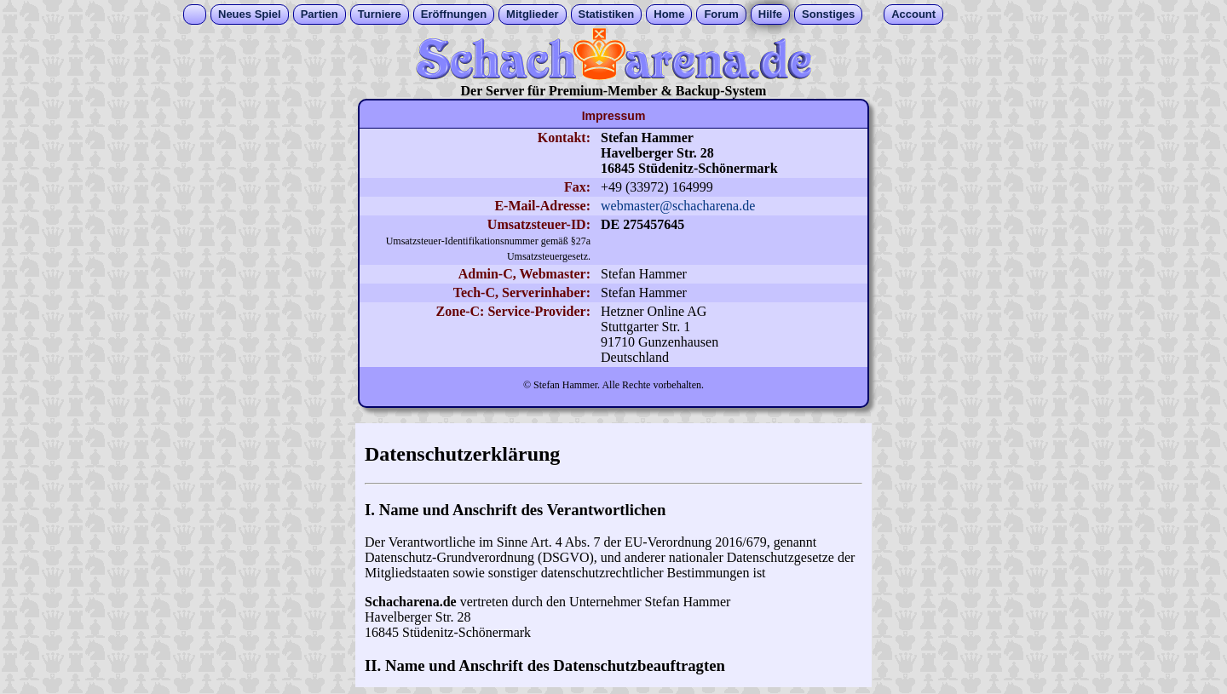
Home (669, 14)
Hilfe (770, 14)
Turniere (379, 14)
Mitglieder (532, 14)
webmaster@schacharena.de (678, 205)
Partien (319, 14)
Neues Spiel (249, 14)
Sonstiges (828, 14)
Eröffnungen (454, 14)
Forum (721, 14)
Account (913, 14)
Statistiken (607, 14)
